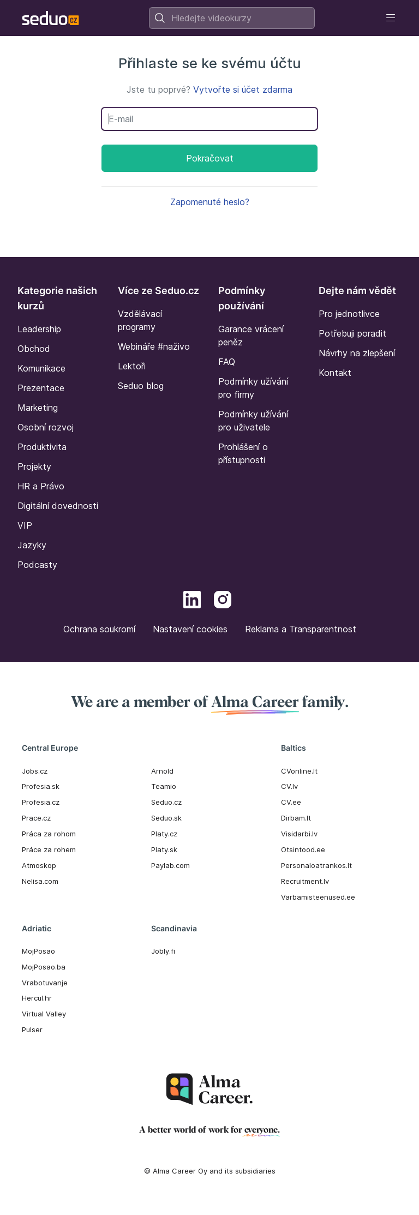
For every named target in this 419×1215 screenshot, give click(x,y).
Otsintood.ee (303, 849)
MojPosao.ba (43, 966)
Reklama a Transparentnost (300, 629)
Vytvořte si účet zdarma (242, 89)
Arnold (162, 771)
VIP (24, 525)
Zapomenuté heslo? (209, 201)
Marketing (37, 407)
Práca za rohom (49, 833)
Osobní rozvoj (45, 427)
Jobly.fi (163, 951)
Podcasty (37, 564)
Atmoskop (39, 865)
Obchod (33, 348)
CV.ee (291, 802)
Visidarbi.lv (299, 833)
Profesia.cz (40, 802)
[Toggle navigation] (391, 18)
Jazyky (31, 545)
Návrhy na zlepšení (357, 353)
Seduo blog (141, 385)
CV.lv (289, 786)
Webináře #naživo (154, 346)
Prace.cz (36, 817)
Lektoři (132, 366)
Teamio (163, 786)
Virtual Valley (44, 1013)
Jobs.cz (34, 771)
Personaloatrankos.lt (316, 865)
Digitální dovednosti (57, 505)
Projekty (34, 466)
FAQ (226, 361)
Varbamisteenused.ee (318, 897)
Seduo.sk (166, 817)
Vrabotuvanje (45, 982)
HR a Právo (40, 486)
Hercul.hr (37, 997)
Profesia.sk (40, 786)
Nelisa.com (40, 881)
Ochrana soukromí (99, 629)
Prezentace (40, 387)
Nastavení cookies (190, 629)
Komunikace (41, 368)
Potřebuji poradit (352, 333)
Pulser (32, 1029)
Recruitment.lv (305, 881)
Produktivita (42, 446)
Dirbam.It (296, 817)
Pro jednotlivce (349, 313)
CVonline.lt (299, 771)
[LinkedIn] (192, 601)
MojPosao (38, 951)
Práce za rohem (49, 849)
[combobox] (232, 18)
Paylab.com (170, 865)
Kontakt (335, 372)
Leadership (39, 329)
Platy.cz (164, 833)
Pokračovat (210, 158)
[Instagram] (222, 601)
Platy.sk (164, 849)
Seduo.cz (166, 802)
